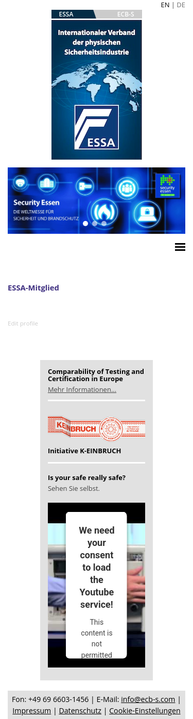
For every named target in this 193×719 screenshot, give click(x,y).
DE (181, 4)
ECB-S (125, 14)
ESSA (66, 14)
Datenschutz (80, 710)
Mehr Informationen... (82, 389)
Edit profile (23, 323)
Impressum (31, 710)
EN (165, 4)
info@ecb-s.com (148, 699)
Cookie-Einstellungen (144, 710)
